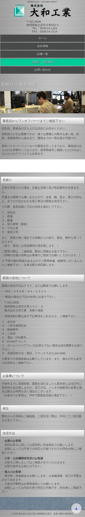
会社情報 (42, 46)
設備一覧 (42, 54)
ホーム (42, 38)
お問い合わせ (42, 69)
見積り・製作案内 (43, 61)
